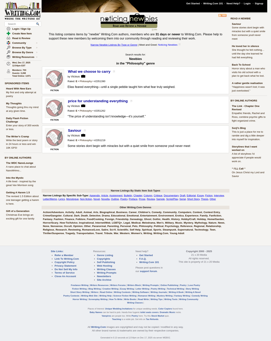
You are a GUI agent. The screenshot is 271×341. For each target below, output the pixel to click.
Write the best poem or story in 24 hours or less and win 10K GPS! (21, 144)
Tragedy (70, 233)
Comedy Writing (200, 296)
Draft (182, 195)
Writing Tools (170, 299)
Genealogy (136, 219)
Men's (160, 222)
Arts (95, 212)
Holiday (201, 219)
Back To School (241, 64)
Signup (259, 3)
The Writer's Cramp (17, 136)
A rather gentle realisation (247, 83)
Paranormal (99, 226)
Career (133, 212)
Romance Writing (146, 296)
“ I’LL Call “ (238, 168)
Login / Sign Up (21, 28)
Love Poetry (194, 285)
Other (213, 199)
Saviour (236, 24)
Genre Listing (105, 255)
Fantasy (47, 219)
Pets (135, 226)
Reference (186, 226)
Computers (184, 212)
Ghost (147, 219)
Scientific (122, 229)
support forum (148, 271)
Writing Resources (24, 57)
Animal (88, 212)
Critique (158, 195)
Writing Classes (106, 269)
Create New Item (22, 33)
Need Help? (233, 3)
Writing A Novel (193, 292)
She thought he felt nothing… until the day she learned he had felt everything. (248, 53)
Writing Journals (159, 292)
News (221, 222)
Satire (104, 229)
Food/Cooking (95, 219)
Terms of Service (65, 272)
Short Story (193, 199)
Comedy (157, 212)
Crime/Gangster (52, 215)
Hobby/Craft (188, 219)
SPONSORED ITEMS (17, 83)
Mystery (188, 222)
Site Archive (104, 279)
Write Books (130, 299)
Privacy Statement (65, 265)
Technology (201, 229)
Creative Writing (111, 289)
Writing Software (140, 292)
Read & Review (21, 38)
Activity (69, 212)
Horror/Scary (50, 222)
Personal (125, 226)
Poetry (123, 199)
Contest (197, 212)
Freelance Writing (79, 285)
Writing (147, 233)
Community (24, 43)
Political (159, 226)
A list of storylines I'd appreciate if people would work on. (246, 157)
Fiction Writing (79, 289)
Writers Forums (118, 285)
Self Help (135, 229)
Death (84, 215)
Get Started (193, 3)
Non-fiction (86, 199)
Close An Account (65, 276)
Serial (182, 199)
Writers (94, 292)
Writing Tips (157, 299)
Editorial (191, 195)
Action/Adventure (53, 212)
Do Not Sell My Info (66, 269)
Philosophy (86, 81)
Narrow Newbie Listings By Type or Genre (114, 44)
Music (178, 222)
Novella (105, 199)
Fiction (208, 195)
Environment (166, 215)
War (116, 233)
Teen (212, 229)
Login (247, 3)
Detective (94, 215)
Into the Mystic (15, 177)
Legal (126, 222)
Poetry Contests (71, 296)
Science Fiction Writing (124, 296)
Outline (115, 199)
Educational (118, 215)
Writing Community (188, 299)
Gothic (157, 219)
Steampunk (169, 229)
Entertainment (148, 215)
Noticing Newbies (167, 44)
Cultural (67, 215)
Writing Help (105, 296)
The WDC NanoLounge (19, 163)
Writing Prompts (106, 272)
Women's (136, 233)
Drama (106, 215)
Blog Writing (94, 289)
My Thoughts (14, 103)
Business (121, 212)
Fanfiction (215, 215)
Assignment (116, 195)
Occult (68, 226)
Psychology (172, 226)
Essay (200, 195)
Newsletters (104, 276)
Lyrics (61, 199)
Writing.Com (160, 233)
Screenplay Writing (98, 299)
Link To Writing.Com (67, 258)
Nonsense (57, 226)
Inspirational (86, 222)
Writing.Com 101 (213, 3)
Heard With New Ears (18, 88)
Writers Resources (99, 285)
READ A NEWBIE (241, 18)
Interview (219, 195)
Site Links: (57, 251)
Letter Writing (142, 289)
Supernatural (185, 229)
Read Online (106, 292)
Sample (160, 199)
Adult (79, 212)
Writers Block (134, 285)
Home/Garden (215, 219)
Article (104, 195)
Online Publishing (169, 285)
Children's (144, 212)
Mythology (201, 222)
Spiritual (147, 229)
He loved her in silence (245, 46)
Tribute (108, 233)
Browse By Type (24, 48)
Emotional (133, 215)
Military (169, 222)
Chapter (137, 195)
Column (148, 195)
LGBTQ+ (117, 222)
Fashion (58, 219)
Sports (157, 229)
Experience (192, 215)
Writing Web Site (89, 296)
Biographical (107, 212)
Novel (96, 199)
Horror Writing (80, 299)
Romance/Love (91, 229)
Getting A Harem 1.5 (18, 192)
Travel (99, 233)
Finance (69, 219)
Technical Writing (175, 289)
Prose (142, 199)
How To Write (115, 299)
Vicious (75, 76)
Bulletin (128, 195)
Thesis (204, 199)
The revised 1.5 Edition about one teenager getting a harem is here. (22, 200)
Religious (48, 229)
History (175, 219)
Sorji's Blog (239, 128)
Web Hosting (104, 265)
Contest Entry (211, 212)
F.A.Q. (142, 258)
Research (61, 229)
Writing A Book (176, 292)
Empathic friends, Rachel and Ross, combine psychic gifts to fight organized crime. (249, 117)
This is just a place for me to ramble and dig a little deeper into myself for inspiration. (248, 135)
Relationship (213, 226)
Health (166, 219)
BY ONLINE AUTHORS (18, 157)
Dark (77, 215)
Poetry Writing (158, 289)
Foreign (109, 219)
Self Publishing (106, 262)
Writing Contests (122, 292)
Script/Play (172, 199)
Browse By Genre (24, 52)
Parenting (113, 226)
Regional (199, 226)
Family (204, 215)
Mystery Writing (165, 296)
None (46, 226)
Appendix (94, 195)
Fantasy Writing (182, 296)
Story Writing (192, 289)
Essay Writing (127, 289)
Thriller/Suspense (53, 233)
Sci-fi (113, 229)
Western (124, 233)
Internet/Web (102, 222)
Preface (133, 199)
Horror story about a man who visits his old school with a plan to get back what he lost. (248, 72)
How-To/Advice (69, 222)
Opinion (78, 226)
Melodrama (148, 222)
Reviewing (74, 229)
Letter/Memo (50, 199)
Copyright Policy (65, 262)
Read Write (143, 299)
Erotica (179, 215)
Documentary (171, 195)
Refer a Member (64, 255)
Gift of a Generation (17, 211)
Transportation (85, 233)
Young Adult (177, 233)
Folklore (80, 219)
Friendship (122, 219)
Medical (136, 222)
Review (151, 199)
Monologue (72, 199)
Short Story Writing (79, 292)
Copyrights (103, 258)
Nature (212, 222)
